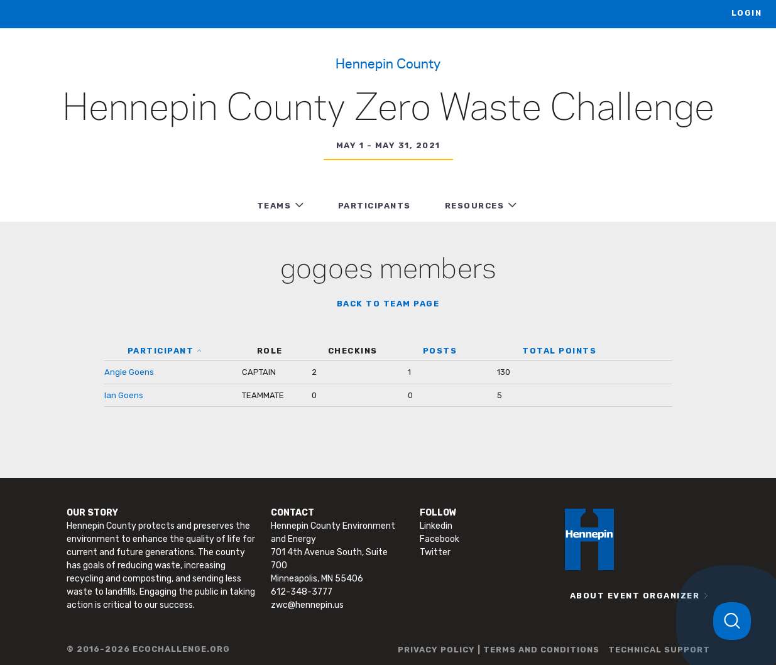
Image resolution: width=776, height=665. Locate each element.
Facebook (439, 539)
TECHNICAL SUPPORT (659, 649)
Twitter (435, 552)
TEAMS (274, 205)
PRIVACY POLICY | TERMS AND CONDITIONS (498, 649)
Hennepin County (388, 63)
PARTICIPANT (161, 350)
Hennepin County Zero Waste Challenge (388, 109)
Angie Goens (129, 372)
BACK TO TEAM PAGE (388, 303)
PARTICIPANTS (374, 205)
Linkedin (436, 526)
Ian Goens (123, 395)
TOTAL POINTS (559, 350)
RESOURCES (475, 205)
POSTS (440, 350)
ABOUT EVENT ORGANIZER (635, 595)
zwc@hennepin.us (307, 605)
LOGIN (746, 13)
